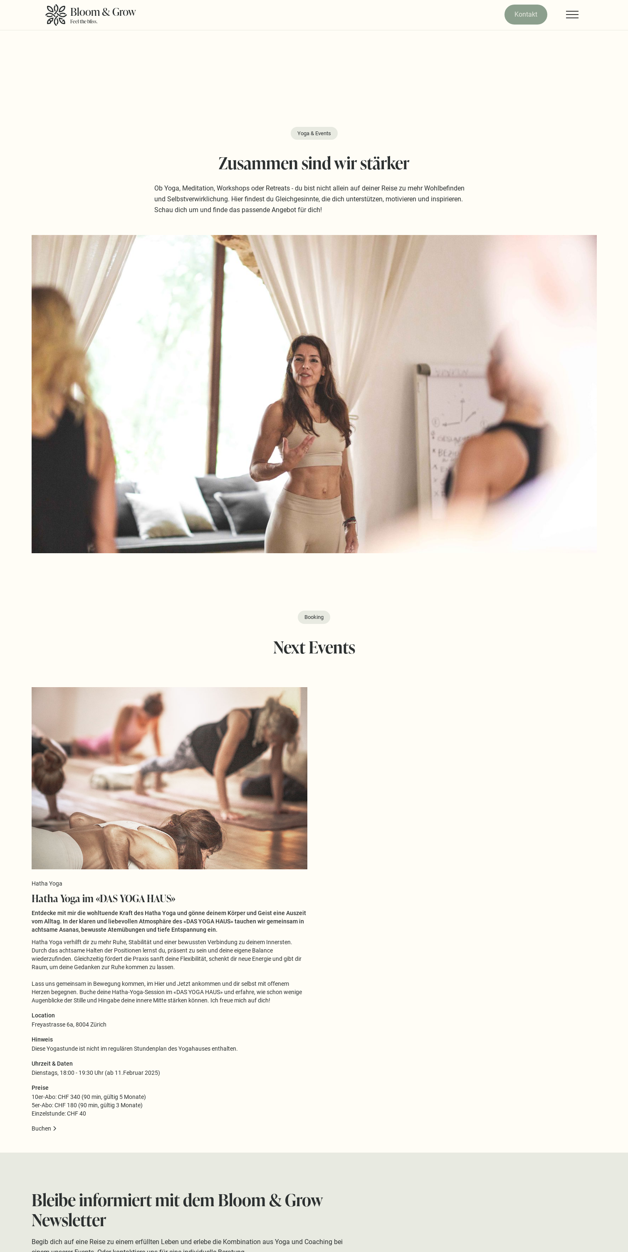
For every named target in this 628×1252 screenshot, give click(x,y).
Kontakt (525, 14)
